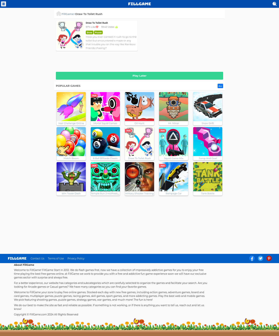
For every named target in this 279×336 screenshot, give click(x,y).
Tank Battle (207, 193)
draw (89, 32)
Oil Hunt (139, 123)
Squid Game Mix (173, 158)
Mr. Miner (173, 123)
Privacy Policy (75, 258)
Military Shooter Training (139, 193)
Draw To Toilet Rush (139, 158)
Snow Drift (208, 123)
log (17, 258)
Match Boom (71, 158)
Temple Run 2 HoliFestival (106, 193)
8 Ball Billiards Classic (105, 158)
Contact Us (37, 258)
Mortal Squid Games (105, 123)
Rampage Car (173, 193)
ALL (220, 86)
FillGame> (65, 14)
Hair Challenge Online (71, 123)
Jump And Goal (208, 158)
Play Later (139, 75)
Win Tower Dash (71, 193)
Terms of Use (56, 258)
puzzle (98, 32)
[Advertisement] (182, 45)
